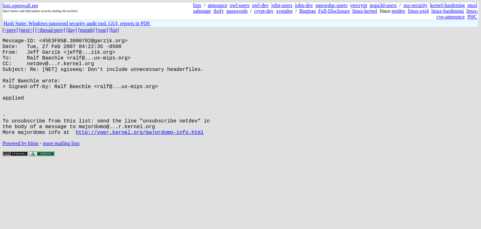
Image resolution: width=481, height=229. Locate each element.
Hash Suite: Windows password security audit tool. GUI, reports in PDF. (77, 23)
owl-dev (260, 5)
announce (217, 5)
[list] (114, 30)
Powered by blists (21, 165)
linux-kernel (364, 11)
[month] (86, 30)
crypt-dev (263, 11)
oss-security (415, 5)
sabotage (202, 11)
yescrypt (358, 5)
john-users (281, 5)
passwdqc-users (331, 5)
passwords (237, 11)
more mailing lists (61, 165)
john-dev (304, 5)
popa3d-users (383, 5)
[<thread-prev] (50, 30)
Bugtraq (307, 11)
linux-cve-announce (457, 13)
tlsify (218, 11)
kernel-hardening (447, 5)
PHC (472, 16)
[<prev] (10, 30)
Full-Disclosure (334, 11)
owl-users (240, 5)
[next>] (26, 30)
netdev (398, 11)
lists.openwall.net (20, 5)
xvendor (284, 11)
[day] (71, 30)
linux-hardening (447, 11)
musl (472, 5)
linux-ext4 (418, 11)
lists (197, 5)
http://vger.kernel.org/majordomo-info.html (140, 153)
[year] (102, 30)
